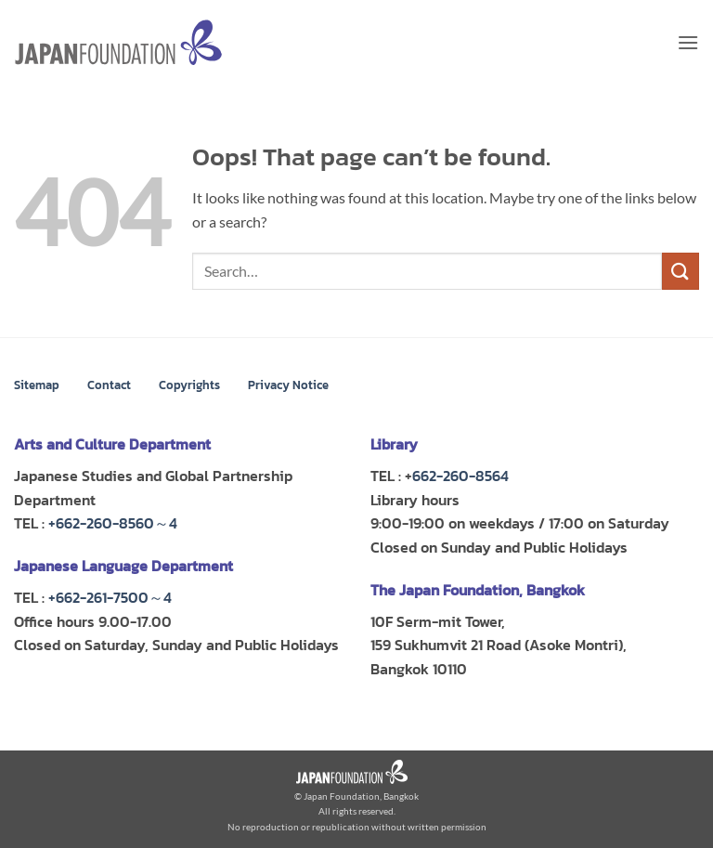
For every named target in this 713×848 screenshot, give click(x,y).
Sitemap (36, 385)
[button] (688, 42)
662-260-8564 (460, 475)
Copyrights (189, 385)
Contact (109, 385)
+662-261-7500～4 (110, 597)
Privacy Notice (288, 385)
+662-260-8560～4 (112, 523)
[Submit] (680, 271)
